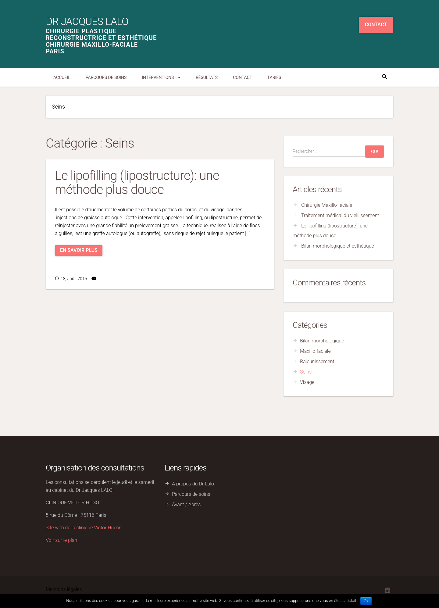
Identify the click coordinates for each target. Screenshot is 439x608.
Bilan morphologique (322, 341)
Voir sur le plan (61, 540)
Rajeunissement (317, 361)
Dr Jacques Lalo (87, 21)
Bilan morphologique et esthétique (337, 246)
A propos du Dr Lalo (193, 484)
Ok (366, 601)
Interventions (161, 77)
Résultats (207, 77)
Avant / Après (186, 504)
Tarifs (274, 77)
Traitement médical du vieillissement (340, 215)
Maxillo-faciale (315, 351)
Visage (307, 382)
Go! (374, 151)
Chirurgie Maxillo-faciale (326, 205)
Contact (376, 24)
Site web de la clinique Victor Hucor (83, 528)
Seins (306, 372)
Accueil (61, 77)
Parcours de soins (106, 77)
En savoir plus (79, 250)
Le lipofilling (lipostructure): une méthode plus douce (137, 182)
